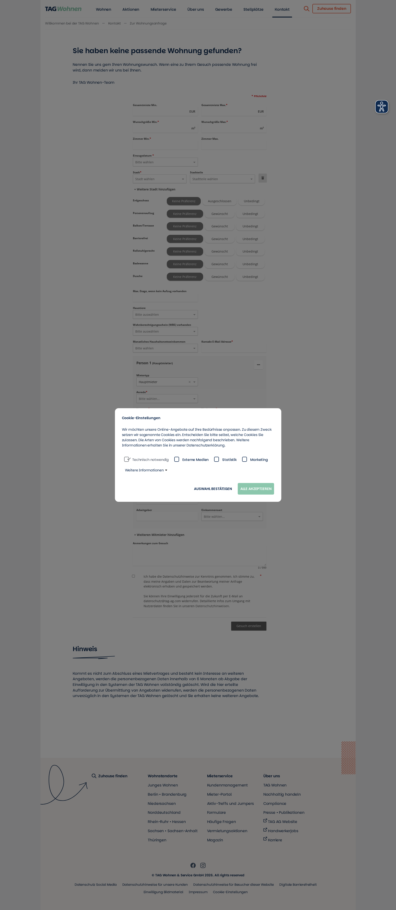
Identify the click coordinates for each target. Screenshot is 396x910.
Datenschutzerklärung (206, 445)
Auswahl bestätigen (213, 488)
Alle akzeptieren (256, 488)
